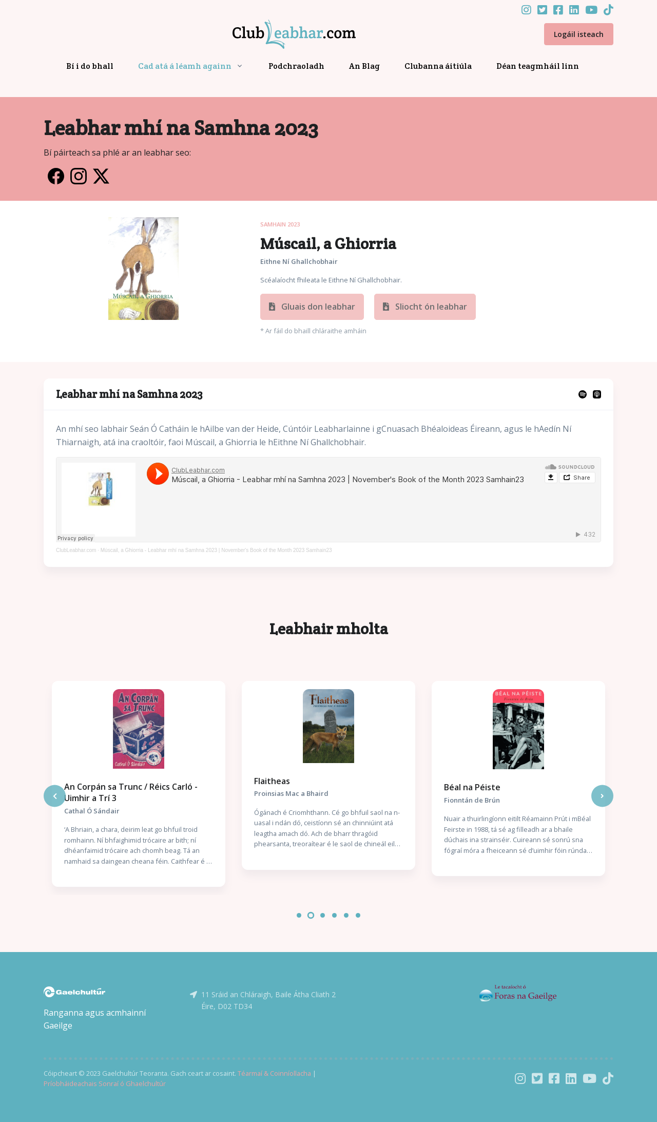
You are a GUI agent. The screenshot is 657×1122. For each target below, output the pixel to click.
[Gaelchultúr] (74, 991)
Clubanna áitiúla (438, 66)
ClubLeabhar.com (76, 550)
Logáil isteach (579, 34)
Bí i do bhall (89, 66)
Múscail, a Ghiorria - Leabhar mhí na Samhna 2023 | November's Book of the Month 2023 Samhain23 (216, 550)
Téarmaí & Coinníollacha (274, 1073)
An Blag (364, 66)
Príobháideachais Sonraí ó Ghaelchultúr (105, 1083)
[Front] (282, 34)
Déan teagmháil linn (537, 66)
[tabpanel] (139, 784)
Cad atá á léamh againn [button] (184, 66)
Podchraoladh (296, 66)
